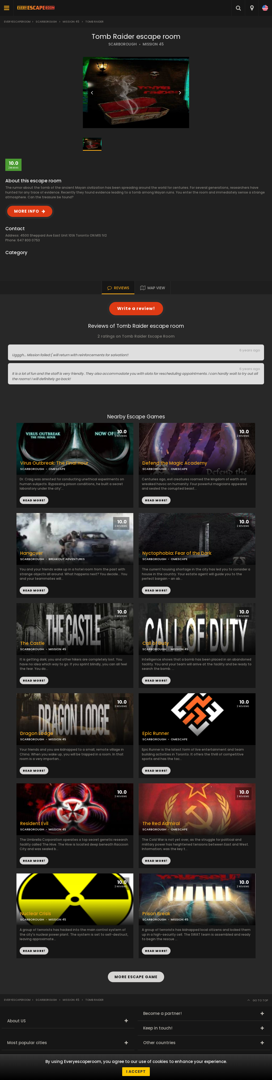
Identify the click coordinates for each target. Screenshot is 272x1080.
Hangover (31, 553)
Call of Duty (155, 643)
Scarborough (46, 22)
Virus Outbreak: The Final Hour (54, 463)
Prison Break (156, 914)
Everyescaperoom (17, 22)
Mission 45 (71, 22)
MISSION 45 (153, 44)
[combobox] (251, 8)
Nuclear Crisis (35, 914)
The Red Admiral (161, 823)
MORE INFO (26, 211)
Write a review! (136, 308)
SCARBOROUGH (122, 44)
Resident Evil (34, 823)
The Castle (32, 643)
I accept (136, 1071)
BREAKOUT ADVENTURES (67, 559)
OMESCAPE (179, 469)
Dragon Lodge (36, 733)
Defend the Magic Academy (174, 463)
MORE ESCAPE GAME (136, 977)
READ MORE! (156, 500)
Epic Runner (155, 733)
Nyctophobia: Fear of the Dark (176, 553)
